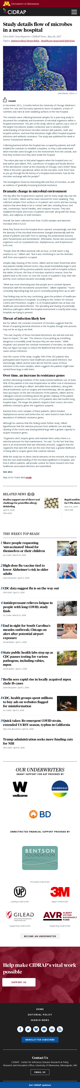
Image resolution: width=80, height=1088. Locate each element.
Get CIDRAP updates (40, 1084)
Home (40, 1009)
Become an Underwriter (40, 936)
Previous (29, 494)
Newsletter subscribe (40, 1039)
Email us (40, 1072)
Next (32, 494)
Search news (40, 1020)
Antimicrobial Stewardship (25, 40)
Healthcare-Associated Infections (58, 40)
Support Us (18, 982)
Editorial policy (40, 1014)
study (28, 477)
